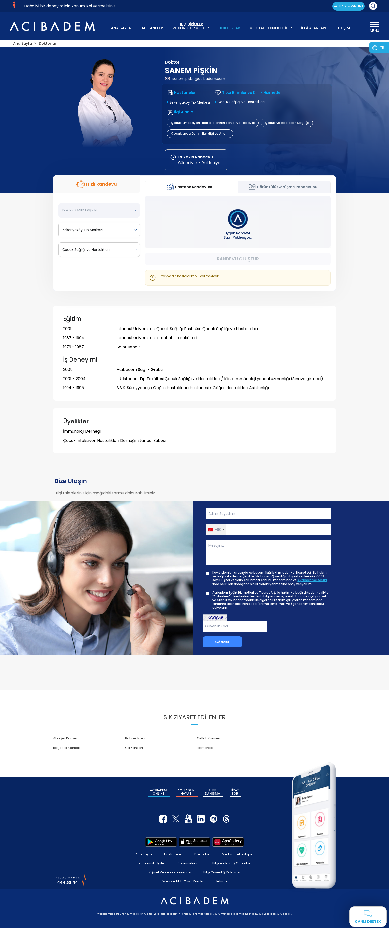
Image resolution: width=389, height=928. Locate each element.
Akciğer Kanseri (65, 738)
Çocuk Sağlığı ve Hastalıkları (241, 101)
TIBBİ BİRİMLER (190, 26)
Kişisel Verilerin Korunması (170, 872)
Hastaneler (173, 854)
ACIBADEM (348, 6)
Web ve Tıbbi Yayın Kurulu (182, 881)
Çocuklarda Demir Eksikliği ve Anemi (200, 133)
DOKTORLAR (229, 28)
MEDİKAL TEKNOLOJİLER (270, 28)
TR (382, 47)
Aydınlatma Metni (312, 580)
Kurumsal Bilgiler (152, 863)
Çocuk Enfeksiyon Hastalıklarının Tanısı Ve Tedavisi (213, 122)
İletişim (221, 881)
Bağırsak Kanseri (66, 747)
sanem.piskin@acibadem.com (195, 78)
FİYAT (234, 792)
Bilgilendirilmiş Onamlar (231, 863)
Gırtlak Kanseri (208, 738)
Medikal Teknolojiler (238, 854)
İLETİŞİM (342, 28)
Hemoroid (205, 747)
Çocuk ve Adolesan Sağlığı (287, 122)
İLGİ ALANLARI (313, 28)
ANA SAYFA (121, 28)
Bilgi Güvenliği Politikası (221, 872)
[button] (216, 529)
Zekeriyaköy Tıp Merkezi (189, 102)
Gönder (222, 641)
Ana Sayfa (143, 854)
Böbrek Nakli (135, 738)
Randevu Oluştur (238, 259)
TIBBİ (212, 792)
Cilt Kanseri (134, 747)
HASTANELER (151, 28)
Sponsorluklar (189, 863)
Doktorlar (201, 854)
